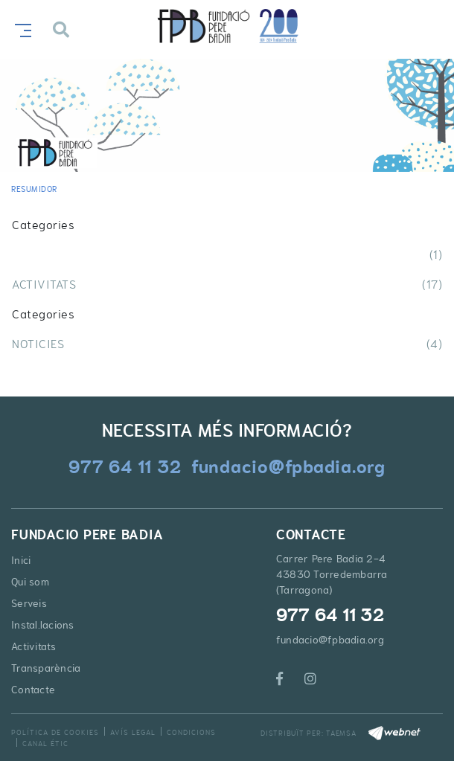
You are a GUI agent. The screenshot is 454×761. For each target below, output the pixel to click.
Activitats (34, 646)
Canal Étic (45, 743)
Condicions (191, 732)
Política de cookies (55, 732)
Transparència (45, 668)
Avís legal (133, 732)
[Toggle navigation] (20, 28)
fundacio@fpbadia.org (330, 640)
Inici (21, 560)
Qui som (30, 582)
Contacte (33, 690)
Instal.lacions (42, 625)
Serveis (29, 603)
